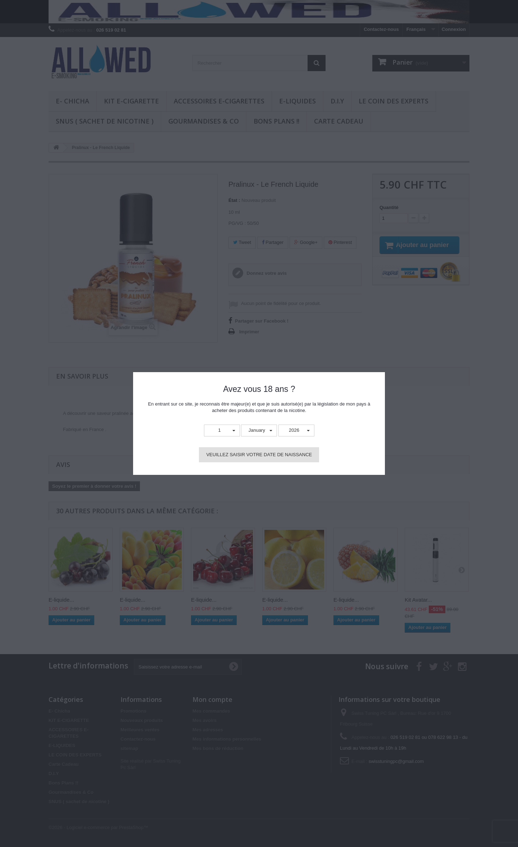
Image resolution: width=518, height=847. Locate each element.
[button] (222, 430)
